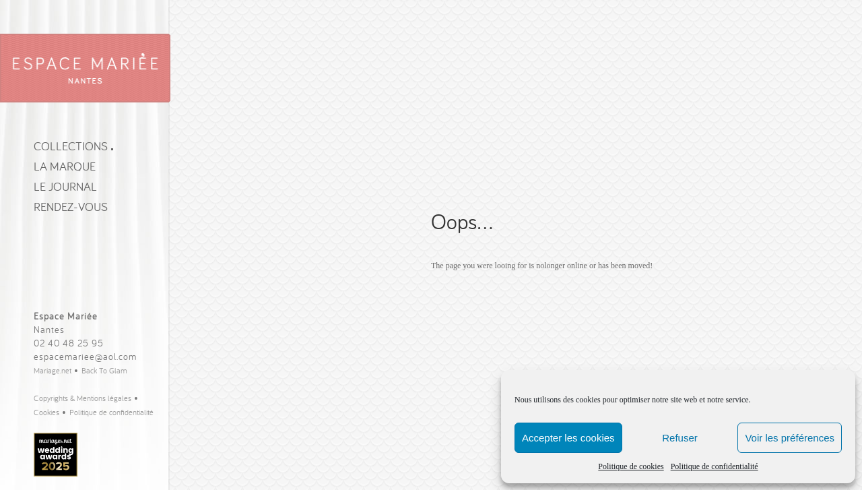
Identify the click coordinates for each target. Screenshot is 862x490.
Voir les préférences (789, 437)
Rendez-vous (71, 206)
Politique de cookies (630, 466)
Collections (73, 146)
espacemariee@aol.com (85, 356)
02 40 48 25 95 (69, 343)
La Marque (65, 166)
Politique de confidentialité (714, 466)
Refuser (680, 437)
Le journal (65, 186)
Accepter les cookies (568, 437)
